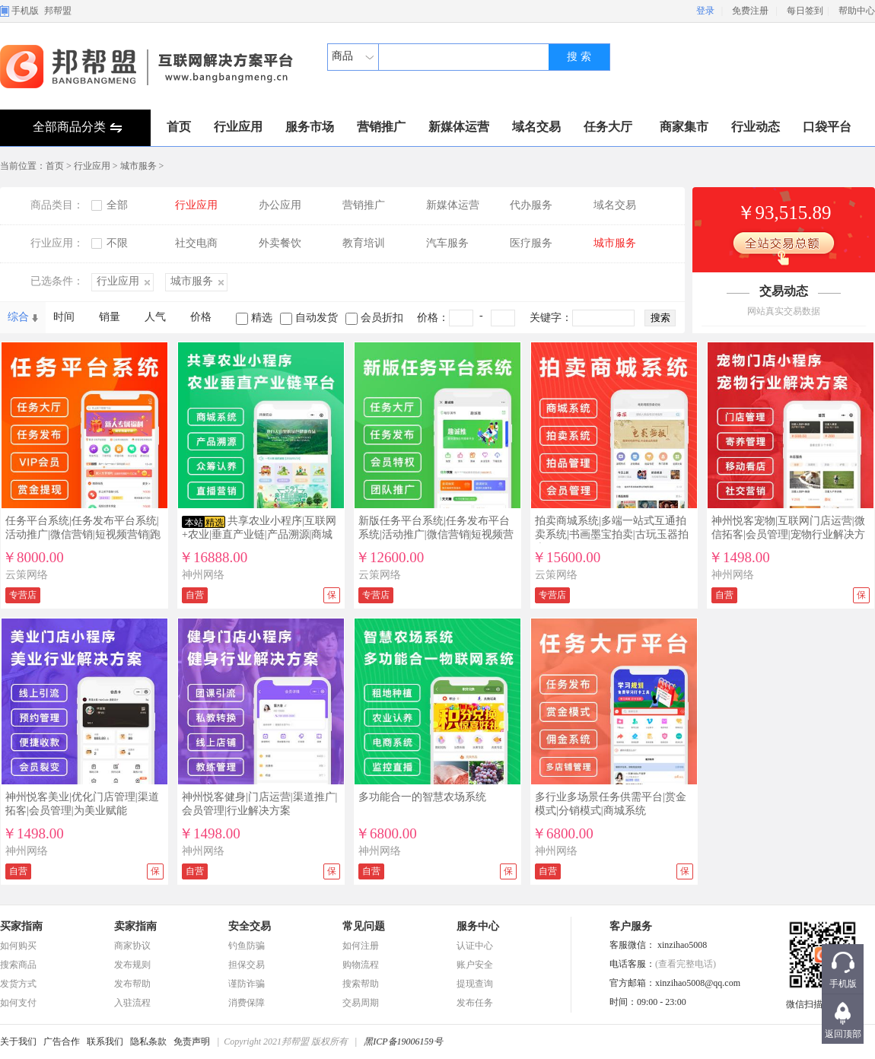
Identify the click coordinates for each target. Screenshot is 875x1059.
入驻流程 (132, 1002)
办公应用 (280, 205)
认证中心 (475, 945)
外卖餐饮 (280, 243)
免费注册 (750, 10)
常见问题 (363, 926)
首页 (179, 126)
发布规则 (132, 964)
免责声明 (191, 1041)
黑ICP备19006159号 (403, 1041)
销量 (109, 317)
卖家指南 (135, 926)
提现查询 (475, 983)
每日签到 (805, 10)
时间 (64, 317)
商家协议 (132, 945)
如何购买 (18, 945)
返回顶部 (843, 1034)
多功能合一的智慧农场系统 (422, 797)
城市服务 (138, 166)
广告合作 (61, 1041)
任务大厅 (608, 126)
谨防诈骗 (246, 983)
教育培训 (363, 243)
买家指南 (21, 926)
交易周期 (360, 1002)
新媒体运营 (458, 126)
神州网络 (203, 574)
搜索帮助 (360, 983)
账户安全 (475, 964)
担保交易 (246, 964)
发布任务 (475, 1002)
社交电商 (196, 243)
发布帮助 (132, 983)
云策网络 (26, 574)
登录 (705, 10)
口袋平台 (827, 126)
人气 (155, 317)
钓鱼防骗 (246, 945)
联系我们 (105, 1041)
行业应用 (238, 126)
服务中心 (478, 926)
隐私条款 (148, 1041)
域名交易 (536, 126)
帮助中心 (856, 10)
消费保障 (246, 1002)
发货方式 (18, 983)
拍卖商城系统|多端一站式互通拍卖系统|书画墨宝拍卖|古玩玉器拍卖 (612, 534)
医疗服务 (531, 243)
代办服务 (531, 205)
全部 (117, 205)
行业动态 (755, 126)
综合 (18, 317)
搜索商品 (18, 964)
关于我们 (18, 1041)
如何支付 (18, 1002)
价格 (201, 317)
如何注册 (360, 945)
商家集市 (684, 126)
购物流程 (360, 964)
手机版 (25, 10)
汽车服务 (447, 243)
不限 (117, 243)
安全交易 (249, 926)
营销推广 (381, 126)
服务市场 (309, 126)
